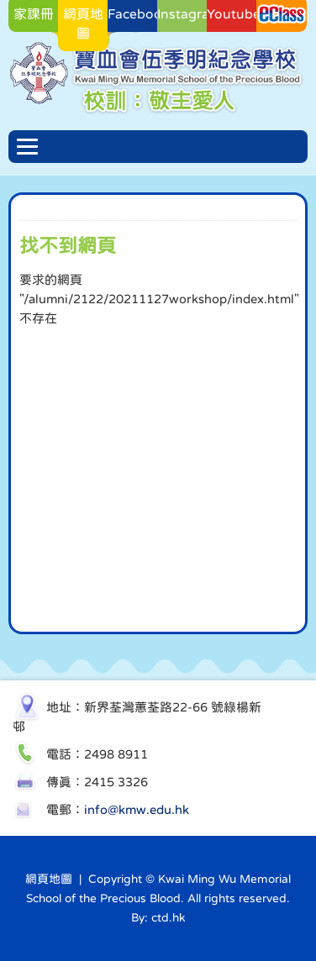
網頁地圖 (48, 879)
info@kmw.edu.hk (136, 809)
